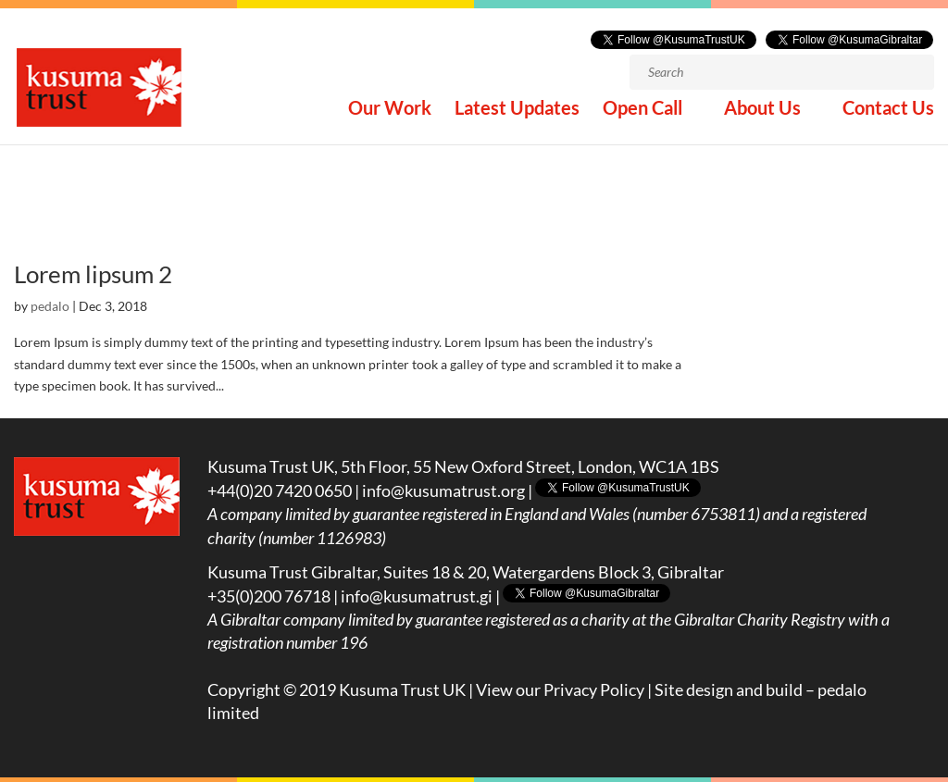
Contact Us (888, 109)
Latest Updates (517, 109)
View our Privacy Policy (560, 689)
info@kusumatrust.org (443, 490)
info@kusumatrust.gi (417, 596)
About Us (762, 109)
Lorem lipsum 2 (93, 274)
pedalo (50, 306)
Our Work (389, 109)
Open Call (642, 109)
